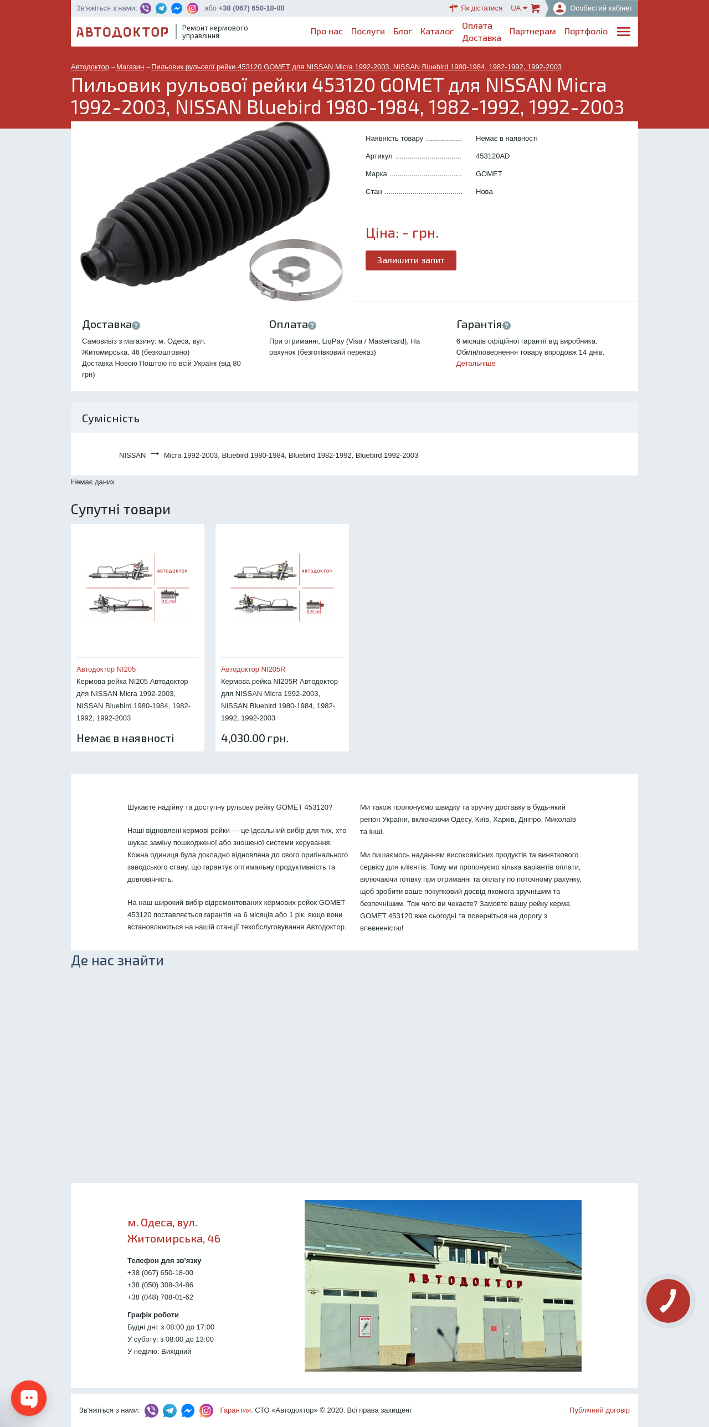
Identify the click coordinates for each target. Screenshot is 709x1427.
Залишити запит (411, 259)
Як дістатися (475, 8)
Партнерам (533, 30)
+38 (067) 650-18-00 (252, 8)
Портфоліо (586, 30)
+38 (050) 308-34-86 (160, 1285)
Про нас (327, 30)
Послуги (368, 30)
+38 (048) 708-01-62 (160, 1297)
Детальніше (476, 363)
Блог (402, 30)
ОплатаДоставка (481, 31)
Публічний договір (599, 1410)
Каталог (437, 30)
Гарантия (235, 1410)
